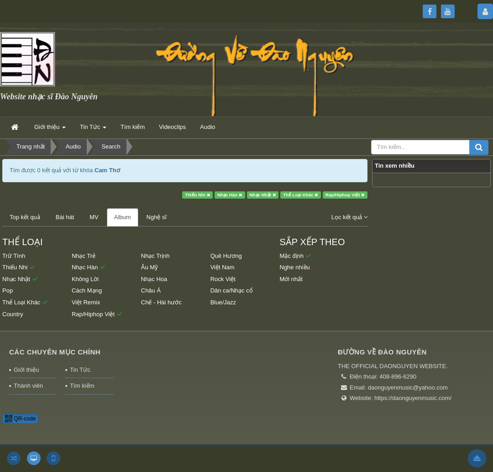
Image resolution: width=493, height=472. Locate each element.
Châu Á (151, 290)
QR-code (20, 419)
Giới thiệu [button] (50, 129)
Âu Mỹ (149, 267)
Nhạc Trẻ (83, 255)
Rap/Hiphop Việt (345, 194)
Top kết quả (25, 217)
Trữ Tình (13, 255)
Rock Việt (223, 279)
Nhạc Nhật (263, 194)
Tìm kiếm (82, 385)
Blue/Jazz (223, 302)
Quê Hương (226, 255)
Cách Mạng (87, 290)
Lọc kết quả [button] (349, 217)
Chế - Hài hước (161, 302)
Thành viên (28, 385)
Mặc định (295, 255)
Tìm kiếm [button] (133, 126)
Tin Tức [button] (93, 129)
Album (122, 217)
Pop (7, 290)
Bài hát (65, 217)
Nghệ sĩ (157, 217)
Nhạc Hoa (154, 279)
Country (12, 314)
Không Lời (85, 279)
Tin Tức (80, 369)
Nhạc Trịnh (155, 255)
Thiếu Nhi (197, 194)
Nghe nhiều (295, 267)
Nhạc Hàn (229, 194)
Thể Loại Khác (301, 194)
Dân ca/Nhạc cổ (231, 290)
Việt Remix (86, 302)
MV (94, 217)
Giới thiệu (26, 369)
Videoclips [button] (172, 126)
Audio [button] (207, 126)
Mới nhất (291, 279)
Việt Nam (222, 267)
